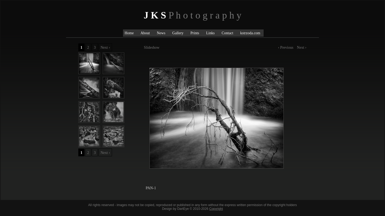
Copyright (216, 209)
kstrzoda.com (250, 33)
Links (210, 33)
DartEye (183, 209)
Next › (301, 48)
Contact (227, 33)
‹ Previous (286, 48)
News (161, 33)
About (145, 33)
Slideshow (151, 48)
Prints (194, 33)
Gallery (177, 33)
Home (130, 33)
